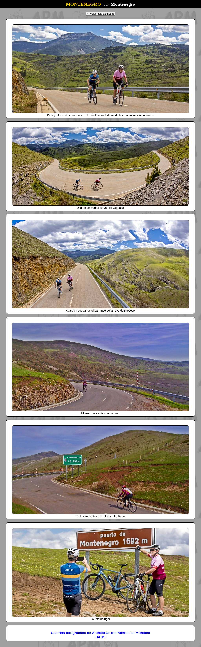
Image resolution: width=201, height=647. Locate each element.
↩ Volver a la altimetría (100, 13)
